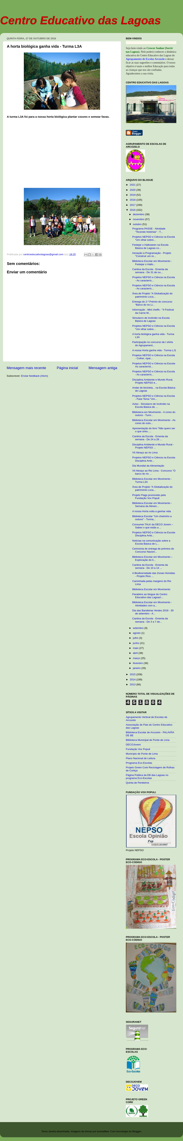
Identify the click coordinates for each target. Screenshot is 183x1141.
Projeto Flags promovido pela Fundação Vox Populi (149, 497)
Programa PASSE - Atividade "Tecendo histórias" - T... (148, 230)
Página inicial (67, 368)
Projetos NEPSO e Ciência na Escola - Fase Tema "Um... (153, 397)
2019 (133, 194)
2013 (133, 684)
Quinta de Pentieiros (137, 782)
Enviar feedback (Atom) (34, 375)
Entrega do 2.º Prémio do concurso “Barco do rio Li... (152, 303)
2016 (133, 209)
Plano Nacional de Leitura (140, 758)
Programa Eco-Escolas (139, 762)
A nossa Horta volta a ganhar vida (151, 511)
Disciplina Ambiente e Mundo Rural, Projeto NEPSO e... (152, 381)
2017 (133, 205)
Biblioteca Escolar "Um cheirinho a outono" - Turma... (152, 518)
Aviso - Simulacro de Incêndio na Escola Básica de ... (151, 405)
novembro (139, 219)
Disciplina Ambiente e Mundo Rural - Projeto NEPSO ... (153, 446)
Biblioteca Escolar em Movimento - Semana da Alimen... (152, 505)
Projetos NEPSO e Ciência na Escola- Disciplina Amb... (154, 459)
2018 (133, 199)
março (137, 658)
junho (136, 643)
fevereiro (138, 663)
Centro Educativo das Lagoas (80, 20)
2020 (133, 189)
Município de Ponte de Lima (142, 753)
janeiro (137, 668)
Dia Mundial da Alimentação (148, 465)
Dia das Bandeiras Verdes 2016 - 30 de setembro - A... (153, 612)
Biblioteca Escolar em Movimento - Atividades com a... (152, 604)
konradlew (103, 1131)
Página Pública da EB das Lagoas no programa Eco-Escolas (147, 777)
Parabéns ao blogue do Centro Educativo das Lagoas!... (149, 596)
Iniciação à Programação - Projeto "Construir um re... (151, 254)
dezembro (139, 214)
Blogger (136, 1131)
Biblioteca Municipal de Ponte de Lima (147, 740)
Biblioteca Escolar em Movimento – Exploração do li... (152, 558)
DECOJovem (133, 744)
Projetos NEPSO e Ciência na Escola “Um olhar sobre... (153, 238)
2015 (133, 674)
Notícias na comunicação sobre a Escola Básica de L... (151, 542)
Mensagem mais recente (26, 368)
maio (136, 648)
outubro (137, 224)
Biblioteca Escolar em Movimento (151, 589)
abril (135, 653)
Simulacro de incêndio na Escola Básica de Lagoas (151, 319)
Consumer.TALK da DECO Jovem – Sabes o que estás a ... (152, 526)
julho (136, 637)
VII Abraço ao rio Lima (145, 452)
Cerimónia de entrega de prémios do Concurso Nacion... (153, 550)
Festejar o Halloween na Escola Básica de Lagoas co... (150, 246)
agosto (137, 633)
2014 (133, 679)
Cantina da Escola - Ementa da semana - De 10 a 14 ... (150, 566)
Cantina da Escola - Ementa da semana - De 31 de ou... (150, 271)
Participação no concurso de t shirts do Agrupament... (152, 344)
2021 (133, 184)
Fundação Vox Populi (138, 749)
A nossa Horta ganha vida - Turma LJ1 (154, 350)
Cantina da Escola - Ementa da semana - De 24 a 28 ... (150, 438)
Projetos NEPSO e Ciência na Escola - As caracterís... (153, 279)
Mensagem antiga (103, 368)
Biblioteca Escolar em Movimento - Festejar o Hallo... (152, 263)
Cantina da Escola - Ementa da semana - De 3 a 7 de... (150, 620)
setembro (138, 628)
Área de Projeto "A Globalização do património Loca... (152, 295)
